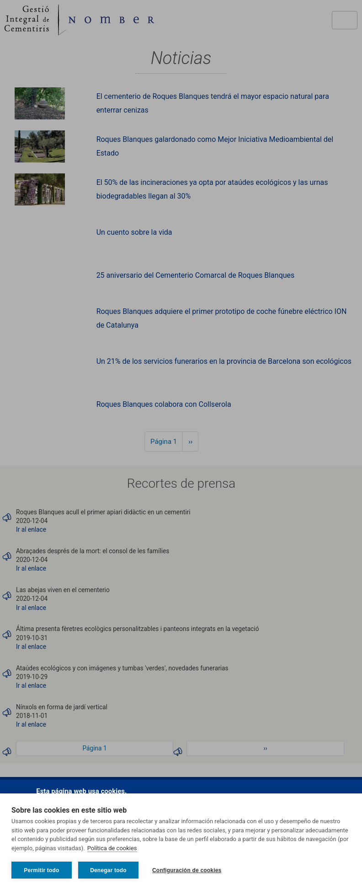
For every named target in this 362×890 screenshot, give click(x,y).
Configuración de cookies (187, 870)
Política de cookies (112, 848)
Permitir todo (41, 870)
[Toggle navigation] (344, 20)
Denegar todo (108, 870)
